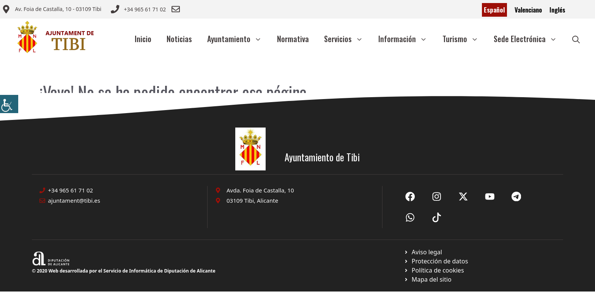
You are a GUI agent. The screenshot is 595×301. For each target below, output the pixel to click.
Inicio (143, 38)
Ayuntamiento (238, 38)
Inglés (557, 9)
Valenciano (528, 9)
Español (494, 9)
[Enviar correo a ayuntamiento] (51, 10)
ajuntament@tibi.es (74, 200)
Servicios (347, 38)
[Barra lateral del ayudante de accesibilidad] (9, 104)
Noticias (179, 38)
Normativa (293, 38)
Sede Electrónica (529, 38)
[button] (576, 38)
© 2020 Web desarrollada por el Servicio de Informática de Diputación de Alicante (124, 271)
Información (406, 38)
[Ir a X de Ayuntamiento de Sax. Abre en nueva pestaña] (436, 196)
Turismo (464, 38)
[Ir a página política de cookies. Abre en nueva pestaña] (436, 261)
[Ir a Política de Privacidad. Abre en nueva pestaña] (423, 252)
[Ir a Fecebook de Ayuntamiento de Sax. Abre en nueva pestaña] (410, 196)
